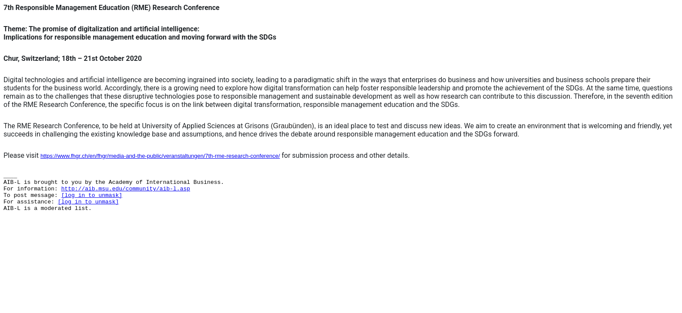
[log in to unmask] (91, 195)
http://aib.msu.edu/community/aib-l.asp (125, 189)
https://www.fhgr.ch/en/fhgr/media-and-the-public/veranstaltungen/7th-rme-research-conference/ (160, 156)
